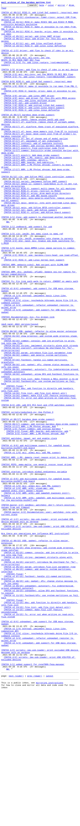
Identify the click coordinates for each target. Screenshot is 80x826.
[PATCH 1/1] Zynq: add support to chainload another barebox (37, 259)
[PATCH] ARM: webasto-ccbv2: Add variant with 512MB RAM (34, 316)
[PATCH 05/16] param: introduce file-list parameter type (38, 422)
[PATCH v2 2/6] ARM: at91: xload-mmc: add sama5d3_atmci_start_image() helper (27, 587)
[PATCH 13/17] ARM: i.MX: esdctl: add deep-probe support (38, 188)
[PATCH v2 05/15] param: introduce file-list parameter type (40, 679)
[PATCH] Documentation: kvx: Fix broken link (27, 379)
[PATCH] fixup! (14, 462)
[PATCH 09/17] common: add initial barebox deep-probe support (41, 174)
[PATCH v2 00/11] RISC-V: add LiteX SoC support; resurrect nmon (39, 14)
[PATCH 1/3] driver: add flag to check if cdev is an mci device (39, 82)
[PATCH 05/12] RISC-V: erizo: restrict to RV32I (32, 228)
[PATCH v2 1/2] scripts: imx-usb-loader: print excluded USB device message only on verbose (37, 624)
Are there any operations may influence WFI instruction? (35, 639)
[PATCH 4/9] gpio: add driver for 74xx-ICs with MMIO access (40, 117)
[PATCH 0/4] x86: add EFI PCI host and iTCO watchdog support (37, 485)
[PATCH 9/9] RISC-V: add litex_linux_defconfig (32, 131)
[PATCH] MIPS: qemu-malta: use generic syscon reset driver (36, 556)
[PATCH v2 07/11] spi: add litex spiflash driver (33, 51)
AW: (8, 265)
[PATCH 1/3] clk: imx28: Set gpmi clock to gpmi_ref (32, 279)
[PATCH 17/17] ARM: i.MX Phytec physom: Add (30, 511)
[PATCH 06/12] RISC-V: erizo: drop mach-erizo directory (37, 231)
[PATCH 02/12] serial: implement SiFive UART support (35, 217)
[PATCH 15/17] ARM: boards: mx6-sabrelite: (29, 194)
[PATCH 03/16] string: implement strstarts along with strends (41, 414)
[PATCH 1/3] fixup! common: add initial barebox (32, 513)
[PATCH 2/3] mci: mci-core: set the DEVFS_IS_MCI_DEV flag (38, 88)
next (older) (16, 809)
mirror (66, 6)
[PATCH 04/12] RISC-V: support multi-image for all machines (40, 225)
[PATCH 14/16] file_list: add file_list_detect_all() (35, 471)
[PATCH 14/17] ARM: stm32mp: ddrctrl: (26, 191)
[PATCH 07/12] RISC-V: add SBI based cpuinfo (30, 234)
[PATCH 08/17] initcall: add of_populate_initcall (33, 171)
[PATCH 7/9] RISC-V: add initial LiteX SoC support (34, 125)
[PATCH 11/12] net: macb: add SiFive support (30, 251)
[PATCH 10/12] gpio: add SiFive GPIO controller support (37, 248)
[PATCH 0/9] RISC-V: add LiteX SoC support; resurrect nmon (36, 97)
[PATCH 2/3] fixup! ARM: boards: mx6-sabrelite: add (37, 516)
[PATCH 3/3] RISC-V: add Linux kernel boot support (34, 311)
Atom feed (6, 9)
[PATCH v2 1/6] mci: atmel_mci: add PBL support (32, 582)
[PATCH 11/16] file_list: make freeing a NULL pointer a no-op (41, 453)
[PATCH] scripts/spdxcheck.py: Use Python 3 (27, 493)
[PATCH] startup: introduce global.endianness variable (34, 565)
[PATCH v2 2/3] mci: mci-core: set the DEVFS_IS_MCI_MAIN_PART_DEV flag (26, 70)
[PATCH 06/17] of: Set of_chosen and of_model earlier (36, 165)
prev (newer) (34, 809)
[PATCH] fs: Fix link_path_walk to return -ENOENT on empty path (39, 336)
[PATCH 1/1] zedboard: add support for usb (26, 271)
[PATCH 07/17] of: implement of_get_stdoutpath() (33, 168)
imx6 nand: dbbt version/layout (19, 388)
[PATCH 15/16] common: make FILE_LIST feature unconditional (40, 473)
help (46, 6)
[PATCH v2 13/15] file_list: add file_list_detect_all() (37, 728)
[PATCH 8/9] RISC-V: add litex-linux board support (34, 128)
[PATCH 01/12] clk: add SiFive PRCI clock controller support (37, 211)
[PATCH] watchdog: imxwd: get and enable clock (29, 525)
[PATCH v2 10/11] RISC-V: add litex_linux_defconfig (35, 54)
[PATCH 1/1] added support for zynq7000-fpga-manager (32, 796)
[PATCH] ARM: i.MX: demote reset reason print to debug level (37, 548)
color (56, 6)
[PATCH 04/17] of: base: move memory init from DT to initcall (41, 157)
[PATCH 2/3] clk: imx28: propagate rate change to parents (38, 285)
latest (49, 809)
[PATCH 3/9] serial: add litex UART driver (29, 114)
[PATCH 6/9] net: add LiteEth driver (25, 122)
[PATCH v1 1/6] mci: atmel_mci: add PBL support (32, 542)
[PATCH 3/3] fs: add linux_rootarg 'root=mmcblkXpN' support (40, 91)
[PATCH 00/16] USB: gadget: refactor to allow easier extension (39, 396)
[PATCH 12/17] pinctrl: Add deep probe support (32, 185)
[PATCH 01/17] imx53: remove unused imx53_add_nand (34, 142)
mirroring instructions (49, 816)
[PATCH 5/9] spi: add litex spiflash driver (30, 119)
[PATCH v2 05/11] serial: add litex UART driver (32, 42)
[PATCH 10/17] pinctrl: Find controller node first (34, 177)
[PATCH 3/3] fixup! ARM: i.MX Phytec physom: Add (35, 519)
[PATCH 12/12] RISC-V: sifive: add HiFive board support (37, 254)
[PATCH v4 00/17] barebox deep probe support (27, 502)
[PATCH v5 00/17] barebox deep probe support (27, 137)
